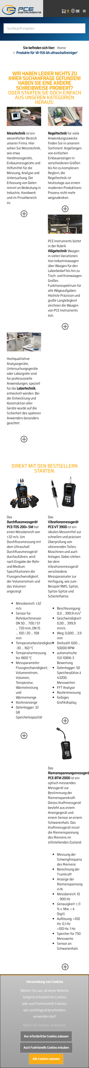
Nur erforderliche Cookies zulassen (46, 1036)
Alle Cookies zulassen (46, 1058)
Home (61, 48)
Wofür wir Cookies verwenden (44, 1025)
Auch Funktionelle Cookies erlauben (46, 1047)
